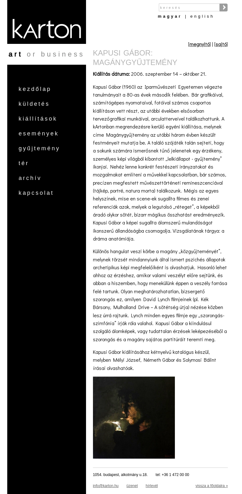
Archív (30, 178)
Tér (24, 163)
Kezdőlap (35, 89)
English (202, 16)
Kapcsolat (36, 193)
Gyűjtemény (39, 148)
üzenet (132, 486)
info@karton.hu (106, 486)
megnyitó (199, 44)
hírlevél (152, 486)
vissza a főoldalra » (212, 486)
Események (39, 133)
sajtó (221, 44)
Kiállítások (38, 119)
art (16, 54)
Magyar (170, 16)
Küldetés (34, 104)
